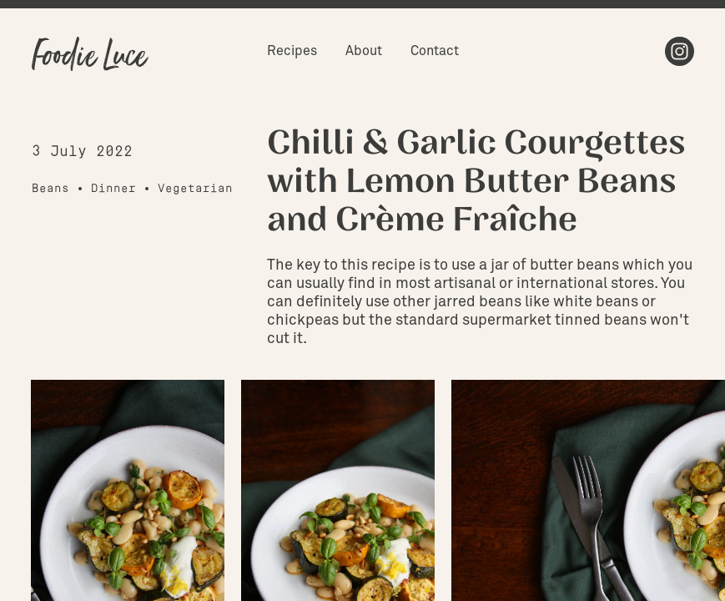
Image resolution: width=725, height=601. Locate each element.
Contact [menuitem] (434, 51)
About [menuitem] (363, 51)
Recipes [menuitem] (292, 51)
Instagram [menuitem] (679, 51)
